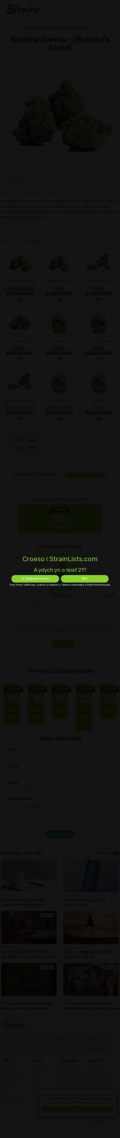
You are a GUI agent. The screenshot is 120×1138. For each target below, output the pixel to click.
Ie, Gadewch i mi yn (35, 579)
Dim (85, 579)
